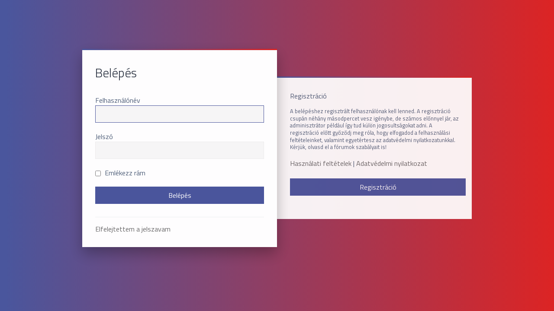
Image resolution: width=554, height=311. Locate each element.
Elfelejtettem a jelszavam (133, 229)
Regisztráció (378, 187)
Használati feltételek (320, 163)
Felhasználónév (117, 100)
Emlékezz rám (120, 173)
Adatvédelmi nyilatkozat (391, 163)
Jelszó (104, 136)
